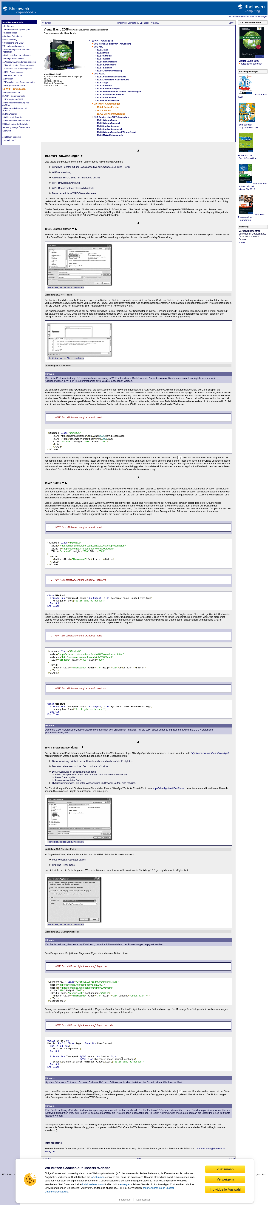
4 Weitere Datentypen (12, 36)
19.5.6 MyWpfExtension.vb (110, 135)
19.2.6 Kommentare (106, 65)
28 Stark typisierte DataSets (15, 124)
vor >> (232, 23)
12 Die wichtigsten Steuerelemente (18, 65)
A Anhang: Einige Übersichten (16, 127)
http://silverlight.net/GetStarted (168, 788)
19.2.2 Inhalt (103, 53)
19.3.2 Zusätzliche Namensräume (113, 80)
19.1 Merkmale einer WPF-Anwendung (113, 44)
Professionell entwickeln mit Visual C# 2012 (252, 186)
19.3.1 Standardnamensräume (111, 77)
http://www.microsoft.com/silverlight (210, 753)
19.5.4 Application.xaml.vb (110, 129)
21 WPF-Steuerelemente (13, 96)
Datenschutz (143, 1199)
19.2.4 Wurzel (103, 59)
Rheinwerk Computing (128, 23)
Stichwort (6, 131)
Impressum (125, 1199)
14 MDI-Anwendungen (12, 72)
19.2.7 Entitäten (104, 68)
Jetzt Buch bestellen (11, 137)
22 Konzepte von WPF (12, 99)
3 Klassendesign (10, 33)
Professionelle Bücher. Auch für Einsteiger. (248, 16)
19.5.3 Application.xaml (108, 126)
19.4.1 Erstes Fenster (108, 107)
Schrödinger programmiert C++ (248, 126)
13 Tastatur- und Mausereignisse (17, 69)
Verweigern (125, 1184)
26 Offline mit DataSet (12, 117)
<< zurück (46, 23)
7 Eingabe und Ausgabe (13, 46)
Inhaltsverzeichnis (13, 22)
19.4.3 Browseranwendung (111, 114)
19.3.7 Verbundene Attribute (110, 95)
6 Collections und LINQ (13, 43)
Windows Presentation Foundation (251, 217)
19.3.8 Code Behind (106, 98)
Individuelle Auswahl (225, 1189)
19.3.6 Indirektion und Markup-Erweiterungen (119, 92)
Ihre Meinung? (9, 140)
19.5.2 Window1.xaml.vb (108, 123)
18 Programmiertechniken (14, 85)
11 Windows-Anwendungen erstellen (19, 62)
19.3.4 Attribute (104, 86)
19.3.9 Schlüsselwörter (108, 100)
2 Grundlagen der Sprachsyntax (16, 29)
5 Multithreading (9, 39)
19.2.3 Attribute (104, 56)
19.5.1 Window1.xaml (107, 120)
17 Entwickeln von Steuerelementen (18, 82)
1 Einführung (8, 26)
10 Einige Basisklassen (13, 58)
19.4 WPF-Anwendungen (107, 103)
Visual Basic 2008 (56, 29)
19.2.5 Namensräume (107, 62)
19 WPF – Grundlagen (14, 89)
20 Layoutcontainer (11, 92)
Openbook (144, 23)
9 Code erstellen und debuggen (16, 55)
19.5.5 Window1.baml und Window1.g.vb (116, 132)
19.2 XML (98, 47)
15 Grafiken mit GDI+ (12, 75)
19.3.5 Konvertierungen (108, 89)
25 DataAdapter (9, 114)
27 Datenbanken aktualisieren (16, 121)
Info (242, 242)
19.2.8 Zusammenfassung (109, 71)
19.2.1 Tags (102, 50)
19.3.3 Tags (102, 83)
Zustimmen (98, 1177)
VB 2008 (155, 23)
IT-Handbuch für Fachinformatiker (248, 155)
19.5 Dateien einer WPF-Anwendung (111, 117)
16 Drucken (7, 79)
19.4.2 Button (104, 110)
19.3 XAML (99, 74)
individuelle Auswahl (93, 1184)
